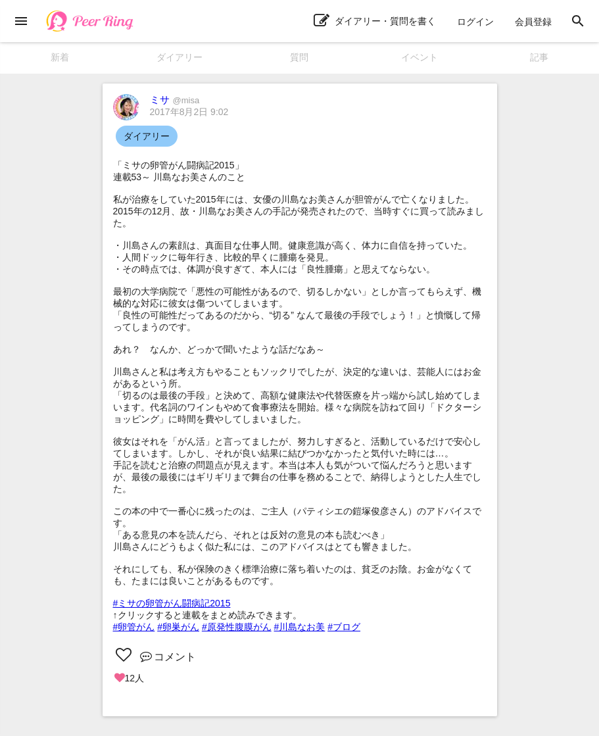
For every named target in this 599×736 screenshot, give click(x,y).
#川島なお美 (299, 627)
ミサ (175, 99)
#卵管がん (134, 627)
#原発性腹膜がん (237, 627)
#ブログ (343, 627)
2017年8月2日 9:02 (189, 112)
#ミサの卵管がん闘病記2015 (172, 603)
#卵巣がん (178, 627)
